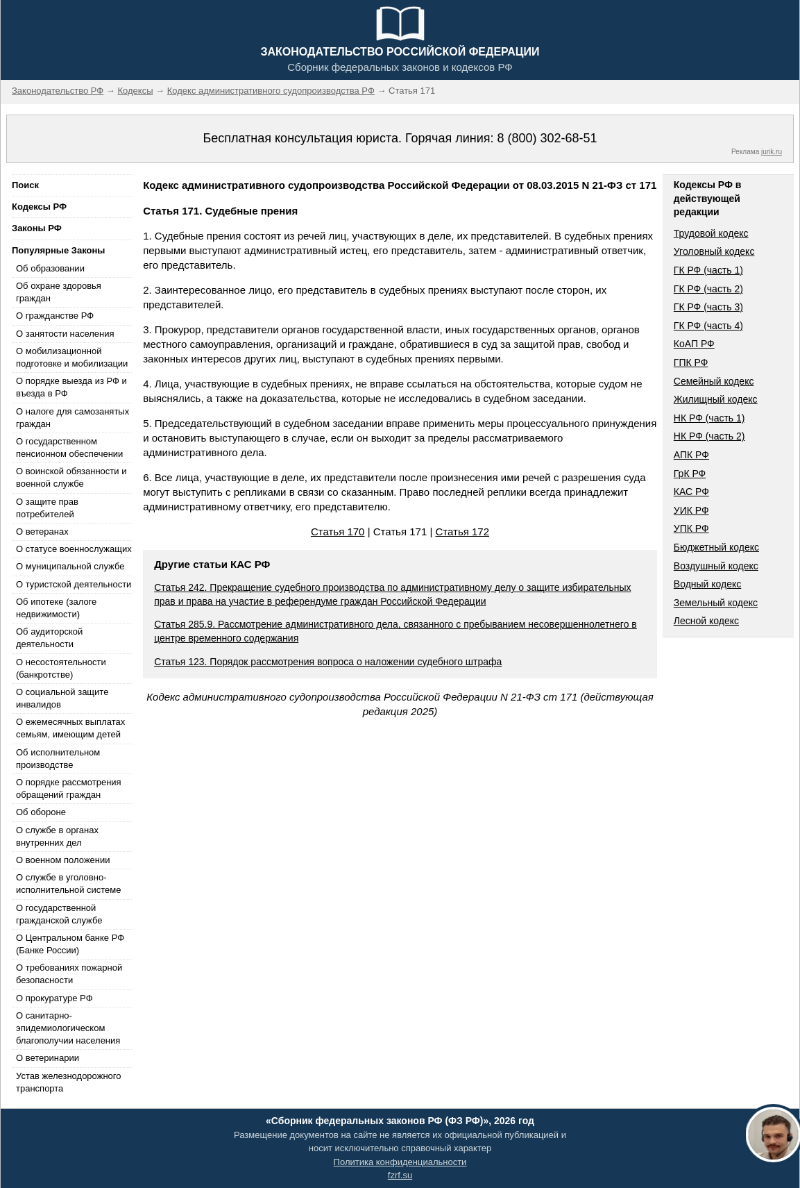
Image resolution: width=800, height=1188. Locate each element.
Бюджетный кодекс (716, 547)
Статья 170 (338, 531)
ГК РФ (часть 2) (708, 288)
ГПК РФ (691, 362)
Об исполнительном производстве (58, 758)
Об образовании (50, 268)
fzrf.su (400, 1175)
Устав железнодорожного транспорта (68, 1082)
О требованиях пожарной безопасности (69, 973)
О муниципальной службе (70, 566)
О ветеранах (42, 531)
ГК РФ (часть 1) (708, 270)
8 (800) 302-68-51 (547, 138)
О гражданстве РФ (55, 315)
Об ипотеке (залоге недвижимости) (56, 607)
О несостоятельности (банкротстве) (61, 668)
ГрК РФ (690, 473)
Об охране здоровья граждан (58, 292)
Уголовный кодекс (714, 251)
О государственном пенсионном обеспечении (69, 447)
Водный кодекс (708, 583)
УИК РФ (691, 510)
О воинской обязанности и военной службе (71, 477)
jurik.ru (771, 152)
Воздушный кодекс (716, 565)
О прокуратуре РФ (54, 998)
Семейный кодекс (714, 381)
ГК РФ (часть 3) (708, 306)
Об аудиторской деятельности (49, 637)
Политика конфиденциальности (400, 1162)
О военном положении (63, 860)
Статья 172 (462, 531)
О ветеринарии (47, 1058)
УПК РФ (691, 528)
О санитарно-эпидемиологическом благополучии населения (68, 1028)
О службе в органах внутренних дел (57, 836)
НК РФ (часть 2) (709, 436)
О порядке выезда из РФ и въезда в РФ (71, 387)
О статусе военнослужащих (74, 549)
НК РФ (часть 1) (709, 418)
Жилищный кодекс (716, 399)
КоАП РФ (694, 343)
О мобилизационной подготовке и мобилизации (72, 357)
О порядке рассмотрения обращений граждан (68, 788)
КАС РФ (691, 491)
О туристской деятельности (73, 584)
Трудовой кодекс (711, 233)
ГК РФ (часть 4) (708, 325)
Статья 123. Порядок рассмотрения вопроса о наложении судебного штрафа (328, 661)
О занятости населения (65, 333)
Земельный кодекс (716, 602)
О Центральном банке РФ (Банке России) (70, 943)
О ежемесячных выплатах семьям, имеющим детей (70, 728)
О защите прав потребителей (47, 507)
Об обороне (41, 812)
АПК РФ (691, 454)
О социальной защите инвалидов (62, 698)
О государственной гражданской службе (59, 914)
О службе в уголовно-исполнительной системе (68, 883)
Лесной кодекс (706, 620)
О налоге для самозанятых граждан (72, 417)
